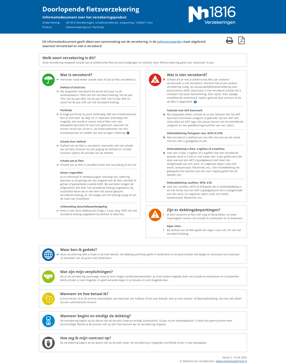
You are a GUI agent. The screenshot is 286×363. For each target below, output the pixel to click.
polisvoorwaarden (169, 41)
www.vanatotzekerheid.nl (231, 361)
